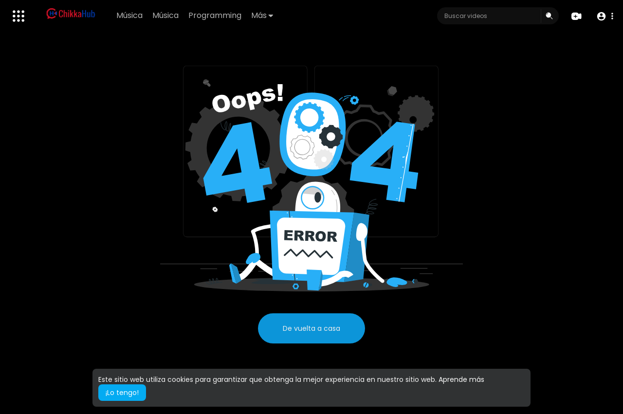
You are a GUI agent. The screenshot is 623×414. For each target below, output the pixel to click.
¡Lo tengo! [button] (122, 392)
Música (129, 15)
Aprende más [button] (461, 379)
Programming (214, 15)
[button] (604, 16)
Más (262, 15)
